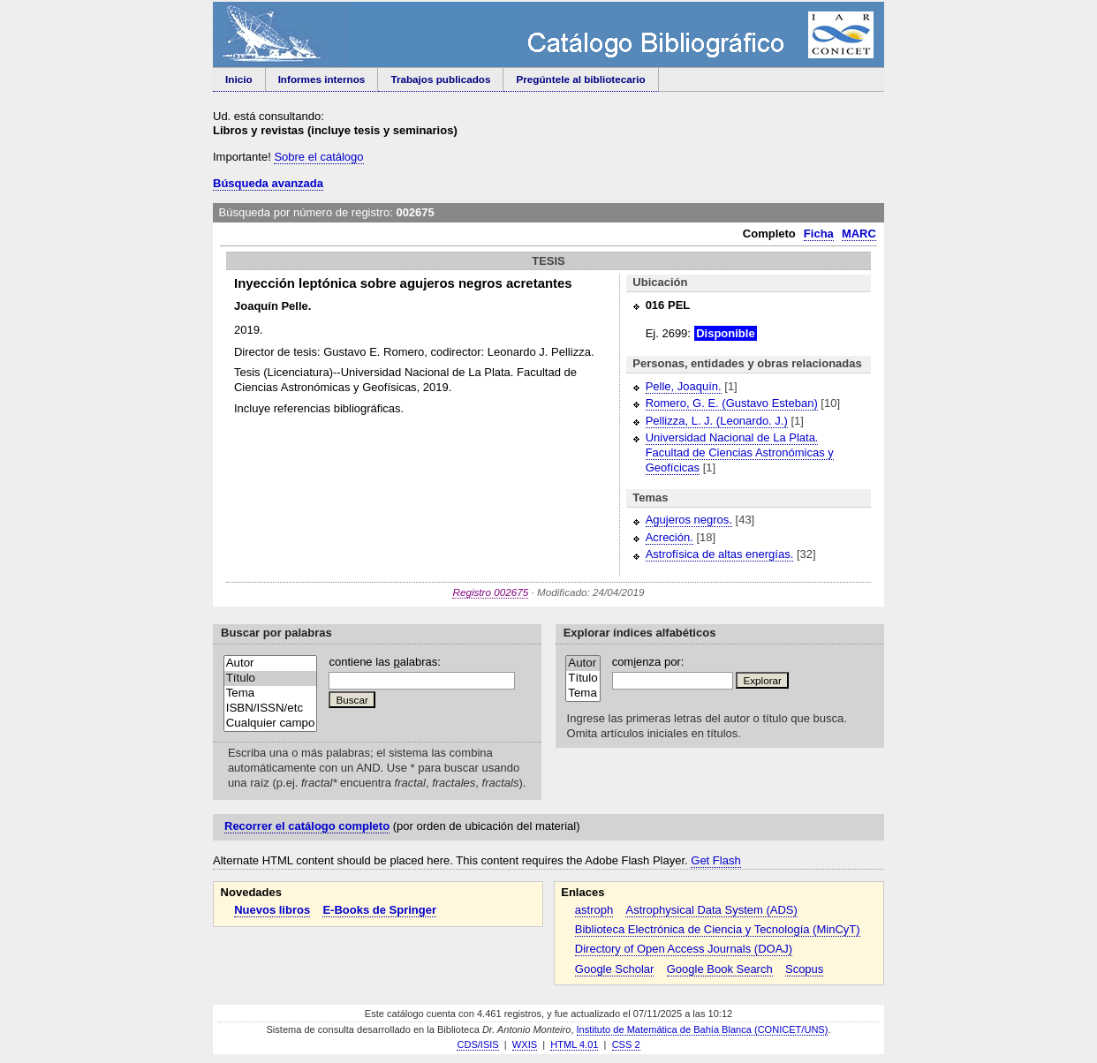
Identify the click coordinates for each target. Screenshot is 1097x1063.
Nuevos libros (272, 909)
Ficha (819, 233)
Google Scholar (614, 969)
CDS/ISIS (477, 1044)
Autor (270, 663)
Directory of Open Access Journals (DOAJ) (683, 948)
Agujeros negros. (689, 519)
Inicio (239, 79)
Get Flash (715, 860)
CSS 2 (626, 1044)
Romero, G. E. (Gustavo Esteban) (732, 403)
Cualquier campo (270, 723)
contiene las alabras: (384, 661)
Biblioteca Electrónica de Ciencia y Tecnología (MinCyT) (717, 929)
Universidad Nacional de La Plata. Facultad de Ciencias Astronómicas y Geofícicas (740, 452)
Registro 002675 (490, 592)
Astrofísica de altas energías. (720, 554)
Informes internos (322, 79)
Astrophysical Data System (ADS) (711, 909)
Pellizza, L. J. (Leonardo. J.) (717, 420)
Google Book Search (720, 969)
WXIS (524, 1044)
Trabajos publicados (440, 79)
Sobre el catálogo (318, 156)
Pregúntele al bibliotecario (580, 79)
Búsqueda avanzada (268, 183)
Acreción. (669, 537)
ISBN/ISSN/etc (270, 708)
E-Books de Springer (379, 909)
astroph (594, 909)
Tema (270, 693)
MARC (859, 233)
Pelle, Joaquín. (684, 386)
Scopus (804, 969)
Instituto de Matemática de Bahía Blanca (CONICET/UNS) (702, 1029)
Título (270, 678)
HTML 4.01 (574, 1044)
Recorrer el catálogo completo (307, 826)
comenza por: (648, 661)
